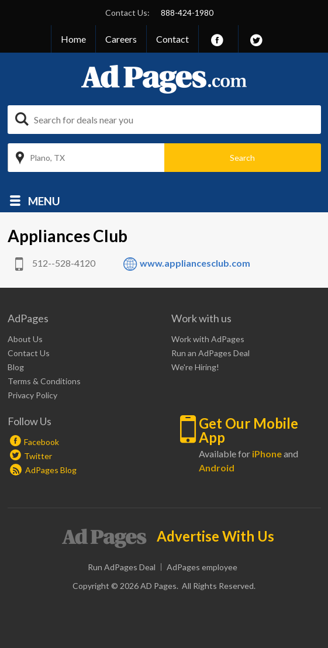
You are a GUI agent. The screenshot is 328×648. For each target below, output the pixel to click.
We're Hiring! (195, 367)
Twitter (38, 456)
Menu (44, 200)
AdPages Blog (43, 470)
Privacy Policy (32, 395)
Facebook (41, 442)
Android (216, 467)
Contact (172, 38)
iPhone (267, 453)
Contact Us (29, 353)
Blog (16, 367)
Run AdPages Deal (122, 567)
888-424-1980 (187, 13)
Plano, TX (47, 158)
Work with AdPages (207, 339)
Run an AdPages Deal (210, 353)
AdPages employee (202, 567)
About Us (25, 339)
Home (73, 38)
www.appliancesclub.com (195, 262)
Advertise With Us (215, 536)
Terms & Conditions (44, 381)
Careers (121, 38)
